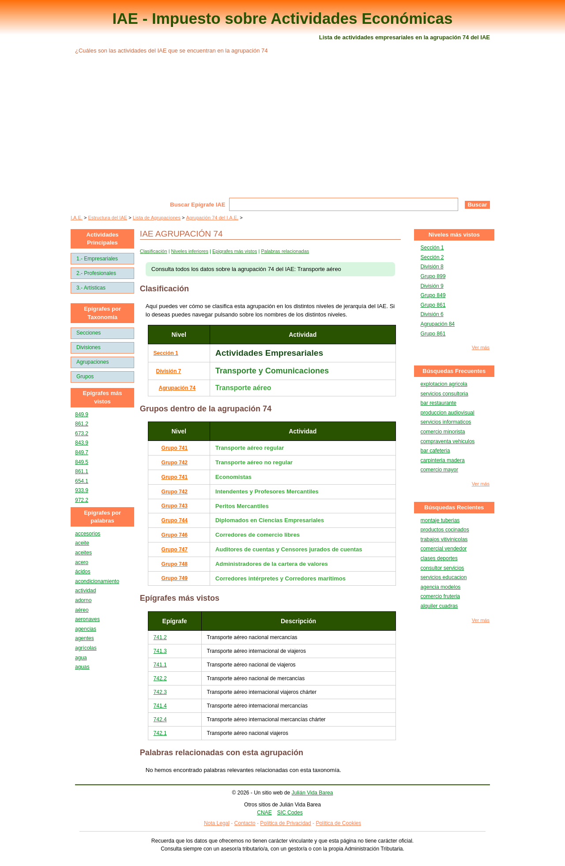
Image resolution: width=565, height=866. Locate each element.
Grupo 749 (175, 578)
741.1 (160, 665)
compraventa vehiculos (448, 441)
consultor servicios (442, 568)
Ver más (481, 347)
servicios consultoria (444, 394)
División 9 (432, 286)
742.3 (160, 692)
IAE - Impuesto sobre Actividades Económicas (283, 18)
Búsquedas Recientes (454, 507)
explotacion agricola (444, 384)
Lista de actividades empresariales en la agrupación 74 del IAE (404, 37)
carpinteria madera (443, 460)
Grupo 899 (433, 276)
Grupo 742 (175, 462)
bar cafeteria (435, 451)
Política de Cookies (338, 823)
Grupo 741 (175, 448)
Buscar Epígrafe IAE (197, 204)
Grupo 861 (433, 305)
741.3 (160, 651)
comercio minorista (443, 432)
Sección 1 (166, 353)
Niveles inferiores (189, 251)
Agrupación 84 (438, 324)
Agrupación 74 (177, 388)
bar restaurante (438, 403)
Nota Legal (217, 823)
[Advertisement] (282, 131)
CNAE (264, 813)
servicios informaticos (446, 422)
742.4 (160, 719)
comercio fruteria (440, 596)
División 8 (432, 267)
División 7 (168, 371)
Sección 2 (432, 257)
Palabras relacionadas (285, 251)
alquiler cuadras (439, 606)
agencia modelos (441, 587)
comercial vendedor (444, 549)
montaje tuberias (440, 520)
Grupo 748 (175, 564)
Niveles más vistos (454, 234)
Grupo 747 (175, 549)
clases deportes (439, 558)
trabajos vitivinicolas (444, 539)
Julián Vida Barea (312, 793)
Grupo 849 (433, 295)
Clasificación (153, 251)
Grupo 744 (175, 520)
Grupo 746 (175, 535)
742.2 (160, 678)
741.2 (160, 637)
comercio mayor (439, 470)
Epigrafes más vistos (234, 251)
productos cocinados (445, 530)
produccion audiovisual (448, 413)
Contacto (245, 823)
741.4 (160, 706)
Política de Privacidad (285, 823)
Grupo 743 (175, 506)
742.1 (160, 733)
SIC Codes (290, 813)
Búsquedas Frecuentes (454, 371)
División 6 (432, 314)
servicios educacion (444, 577)
